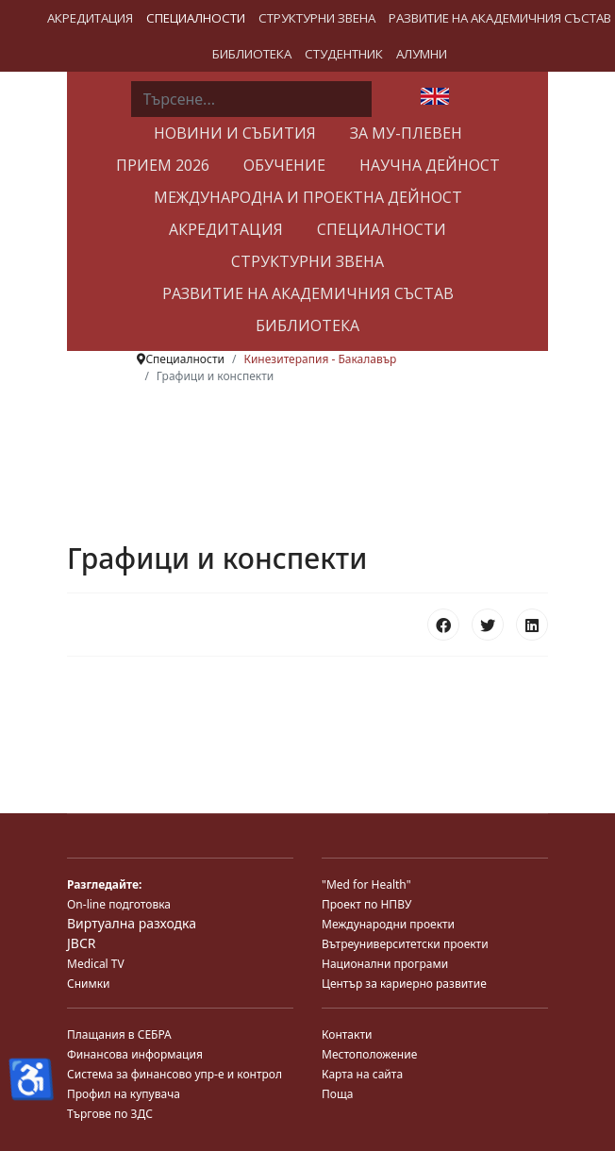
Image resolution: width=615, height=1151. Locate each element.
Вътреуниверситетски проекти (405, 944)
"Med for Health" (366, 884)
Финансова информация (135, 1054)
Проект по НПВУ (366, 904)
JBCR (81, 943)
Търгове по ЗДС (110, 1114)
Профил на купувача (123, 1094)
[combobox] (251, 99)
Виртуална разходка (131, 923)
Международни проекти (388, 924)
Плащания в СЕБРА (119, 1034)
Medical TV (96, 964)
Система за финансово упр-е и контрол (174, 1074)
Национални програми (385, 964)
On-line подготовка (119, 904)
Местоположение (369, 1054)
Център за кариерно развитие (404, 984)
